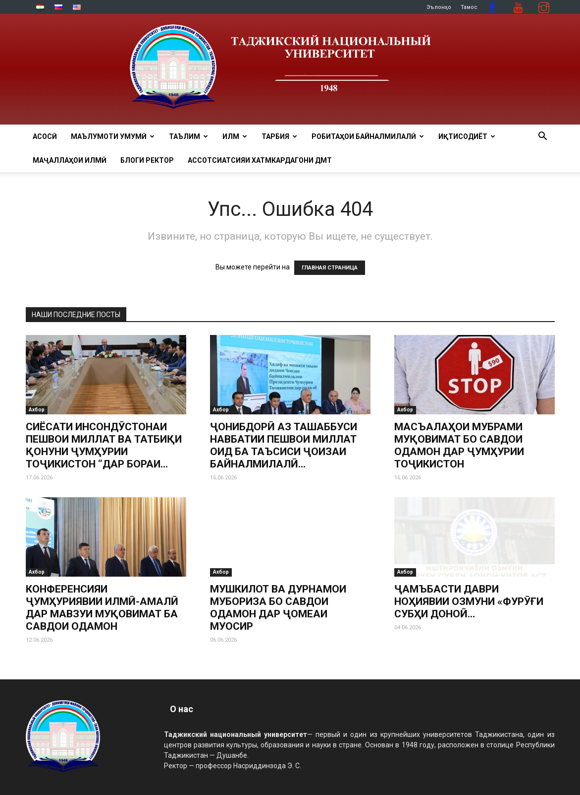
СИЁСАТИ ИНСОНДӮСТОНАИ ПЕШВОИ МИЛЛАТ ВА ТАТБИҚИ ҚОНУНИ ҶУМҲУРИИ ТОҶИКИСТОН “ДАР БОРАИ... (104, 445)
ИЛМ (234, 136)
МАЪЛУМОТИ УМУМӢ (113, 136)
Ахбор (37, 409)
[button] (543, 137)
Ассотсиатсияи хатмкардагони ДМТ (260, 160)
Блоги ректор (147, 160)
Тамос (469, 7)
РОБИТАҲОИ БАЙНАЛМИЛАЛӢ (368, 136)
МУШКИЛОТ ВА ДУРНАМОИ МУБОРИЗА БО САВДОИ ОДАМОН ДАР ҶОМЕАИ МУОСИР (278, 574)
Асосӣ (45, 136)
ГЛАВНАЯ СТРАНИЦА (330, 268)
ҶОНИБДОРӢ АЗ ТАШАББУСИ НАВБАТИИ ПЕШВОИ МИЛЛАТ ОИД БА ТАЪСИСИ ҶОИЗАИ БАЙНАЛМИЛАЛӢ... (283, 445)
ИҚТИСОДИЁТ (466, 136)
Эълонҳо (438, 7)
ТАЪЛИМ (188, 136)
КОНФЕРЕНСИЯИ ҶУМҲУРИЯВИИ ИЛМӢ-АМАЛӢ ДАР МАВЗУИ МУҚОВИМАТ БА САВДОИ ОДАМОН (102, 607)
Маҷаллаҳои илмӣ (69, 160)
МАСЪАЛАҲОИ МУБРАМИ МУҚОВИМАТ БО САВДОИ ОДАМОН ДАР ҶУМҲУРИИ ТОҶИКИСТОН (459, 445)
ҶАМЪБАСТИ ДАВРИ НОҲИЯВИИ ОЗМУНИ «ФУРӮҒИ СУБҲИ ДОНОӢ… (468, 601)
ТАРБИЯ (279, 136)
